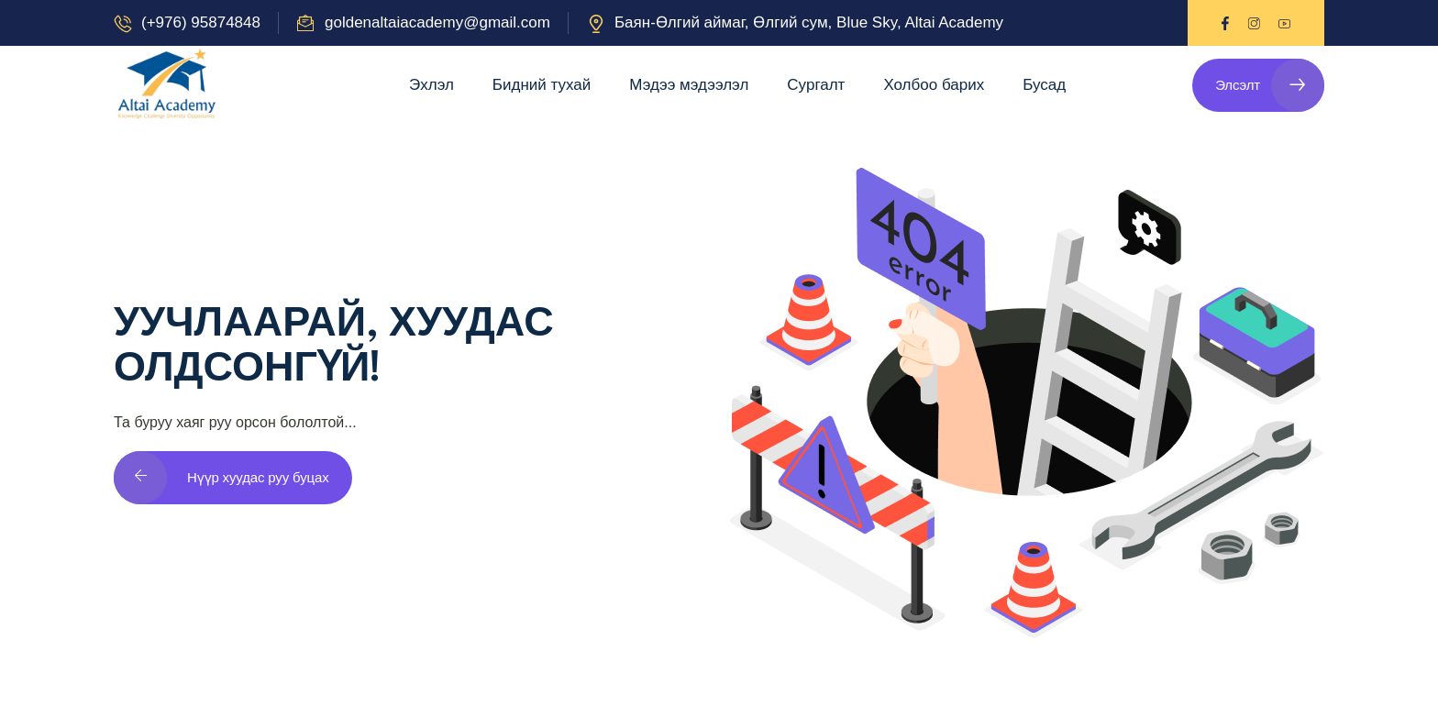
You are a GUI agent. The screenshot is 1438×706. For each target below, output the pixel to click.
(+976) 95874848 (200, 22)
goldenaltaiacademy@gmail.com (437, 22)
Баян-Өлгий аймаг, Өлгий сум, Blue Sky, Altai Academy (808, 22)
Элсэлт (1269, 85)
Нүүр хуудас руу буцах (221, 477)
